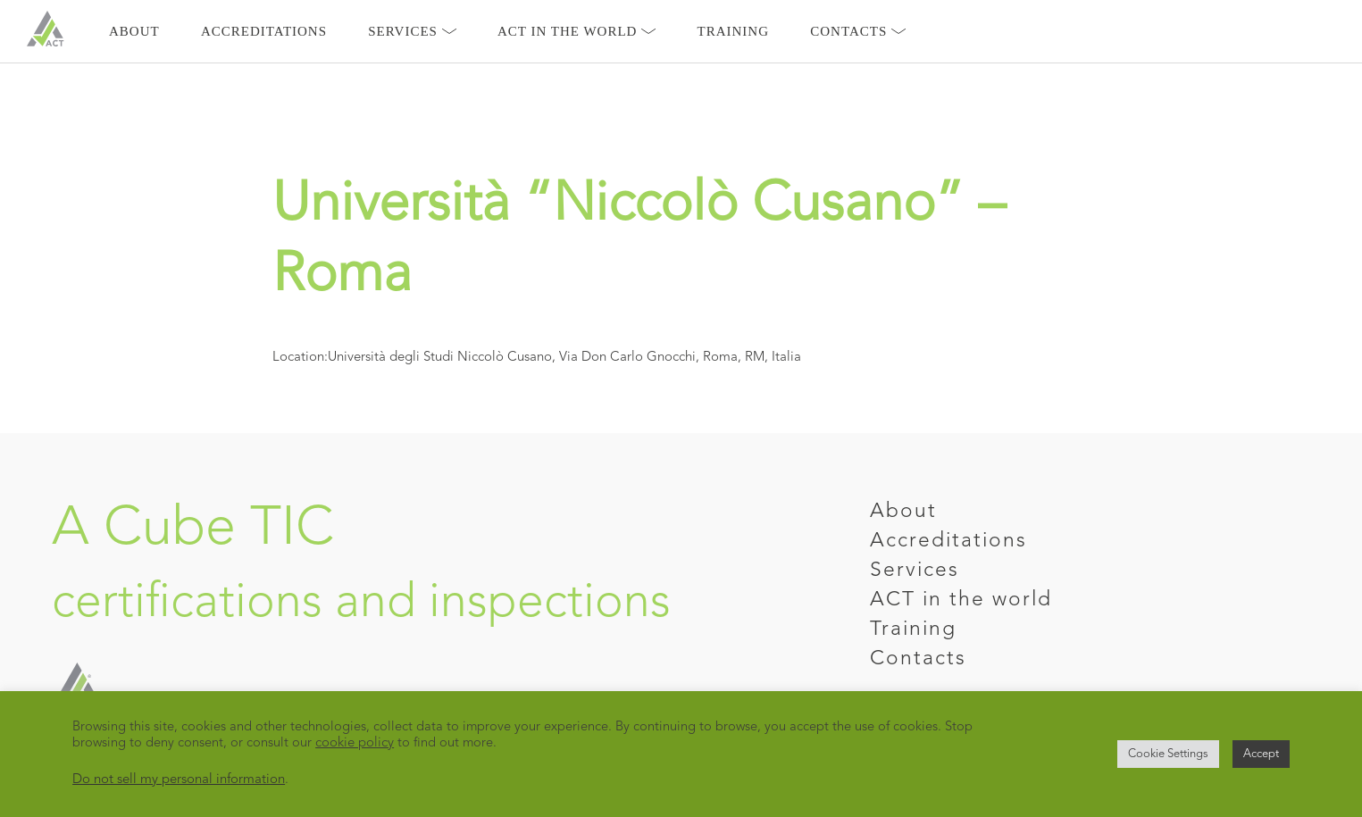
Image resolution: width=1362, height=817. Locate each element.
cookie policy (354, 743)
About (134, 31)
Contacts (858, 31)
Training (734, 31)
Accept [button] (1261, 754)
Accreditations (264, 31)
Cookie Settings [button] (1168, 754)
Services (412, 31)
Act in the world (576, 31)
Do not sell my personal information (178, 780)
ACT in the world (961, 600)
